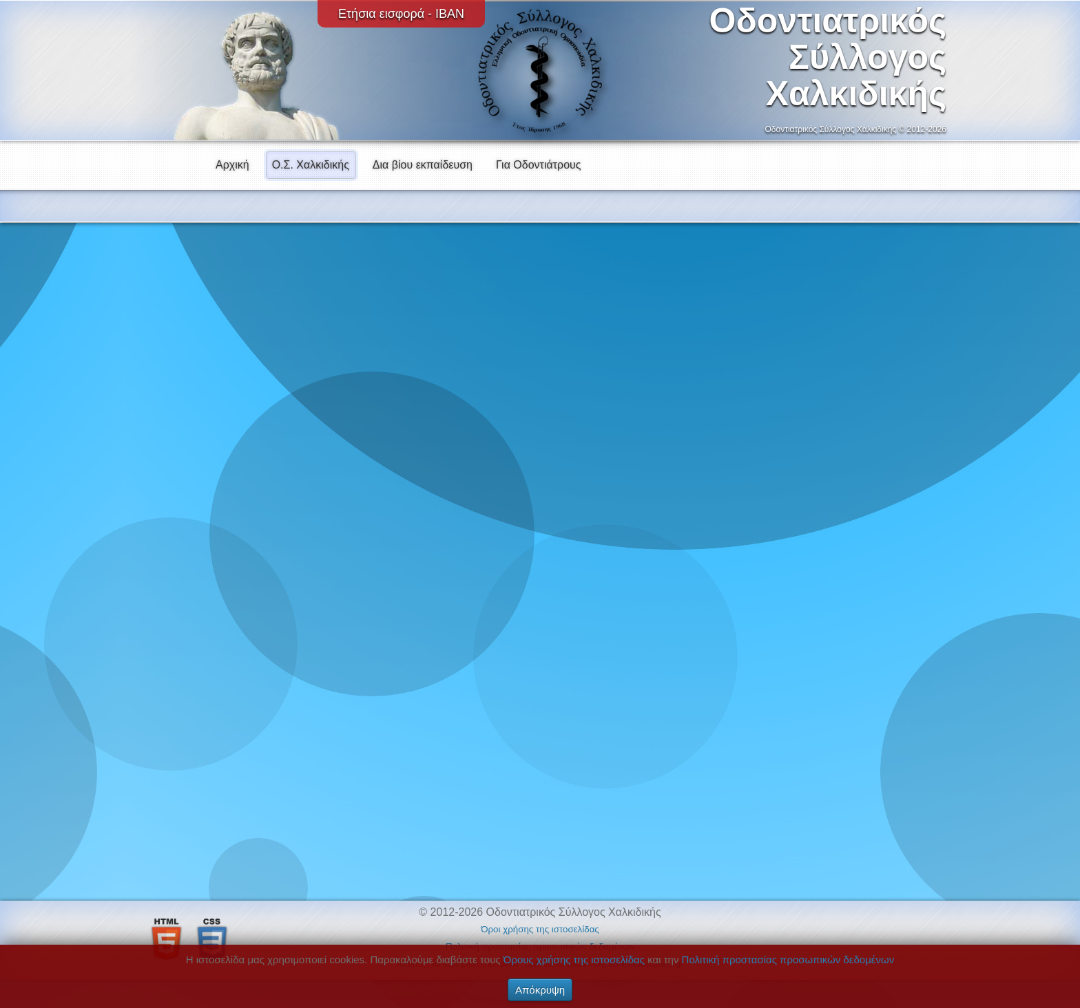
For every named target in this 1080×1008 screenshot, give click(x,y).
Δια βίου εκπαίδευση (423, 165)
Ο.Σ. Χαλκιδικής (310, 165)
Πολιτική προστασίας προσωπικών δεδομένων (788, 959)
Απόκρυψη (540, 990)
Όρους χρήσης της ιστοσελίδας (574, 959)
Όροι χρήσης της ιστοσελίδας (540, 929)
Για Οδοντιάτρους (538, 165)
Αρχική (232, 165)
